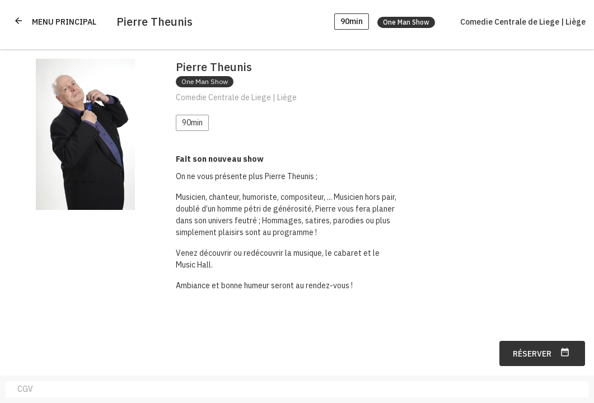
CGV (25, 389)
